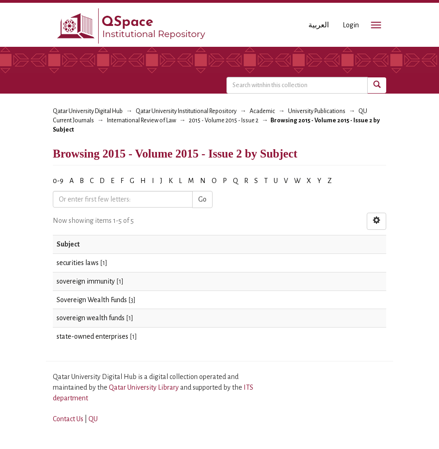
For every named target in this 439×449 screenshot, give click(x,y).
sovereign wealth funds (90, 318)
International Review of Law (141, 120)
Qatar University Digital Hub (88, 111)
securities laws (77, 262)
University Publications (316, 111)
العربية (318, 25)
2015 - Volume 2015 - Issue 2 (223, 120)
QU (93, 419)
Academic (262, 111)
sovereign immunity (85, 281)
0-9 (58, 180)
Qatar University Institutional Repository (186, 111)
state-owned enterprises (92, 336)
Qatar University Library (144, 387)
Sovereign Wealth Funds (91, 300)
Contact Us (68, 419)
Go (202, 199)
